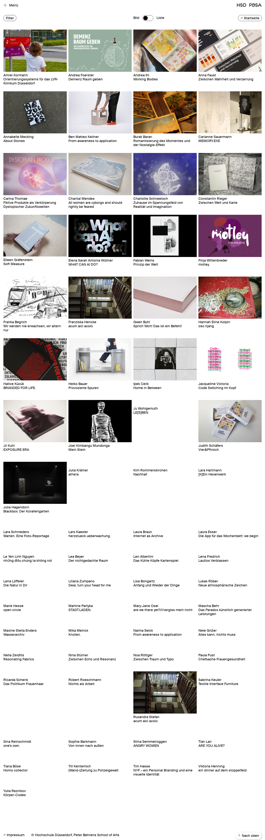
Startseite (249, 18)
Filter (10, 18)
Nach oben (248, 836)
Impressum (14, 835)
